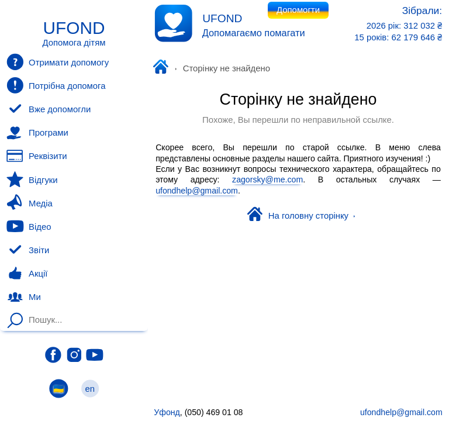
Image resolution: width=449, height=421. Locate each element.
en (90, 388)
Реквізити (36, 156)
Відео (28, 226)
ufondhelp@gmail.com (197, 190)
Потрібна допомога (55, 85)
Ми (23, 297)
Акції (26, 273)
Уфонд (163, 68)
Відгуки (31, 179)
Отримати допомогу (57, 62)
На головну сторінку (301, 215)
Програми (37, 133)
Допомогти (298, 10)
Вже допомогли (48, 109)
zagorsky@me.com (267, 179)
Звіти (27, 250)
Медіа (29, 203)
